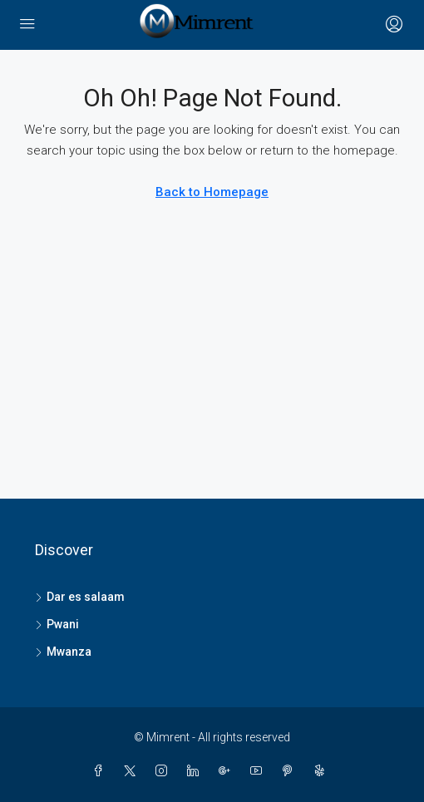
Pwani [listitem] (57, 624)
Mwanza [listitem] (63, 651)
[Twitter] (133, 771)
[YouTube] (259, 771)
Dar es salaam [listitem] (80, 596)
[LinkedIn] (196, 771)
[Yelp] (322, 771)
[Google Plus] (228, 771)
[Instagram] (164, 771)
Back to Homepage (212, 192)
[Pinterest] (291, 771)
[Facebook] (101, 771)
